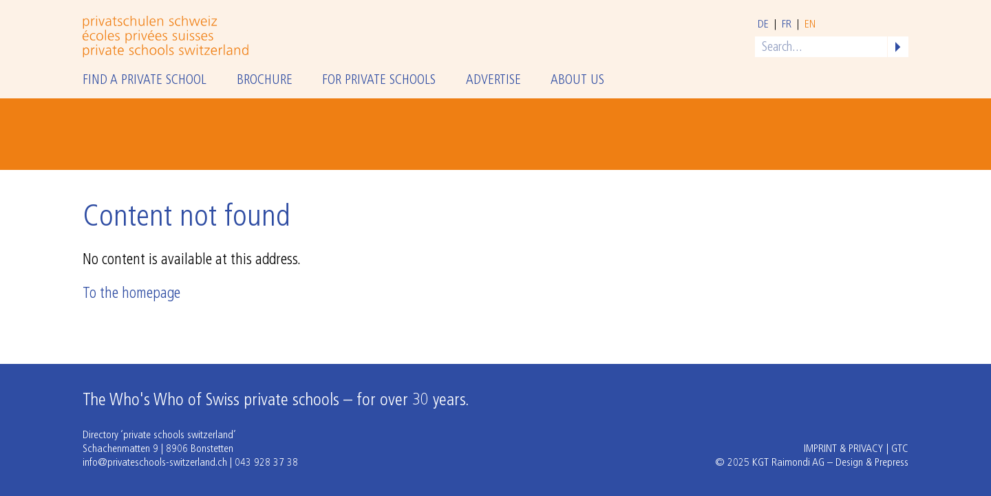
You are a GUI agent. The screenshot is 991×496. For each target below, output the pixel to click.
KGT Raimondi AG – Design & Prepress (830, 462)
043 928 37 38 (266, 462)
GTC (899, 449)
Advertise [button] (493, 80)
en (810, 24)
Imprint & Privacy (844, 449)
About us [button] (577, 80)
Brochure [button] (264, 80)
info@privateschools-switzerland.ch (155, 462)
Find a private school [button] (144, 80)
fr (786, 24)
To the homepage (131, 294)
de (763, 24)
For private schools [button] (379, 80)
